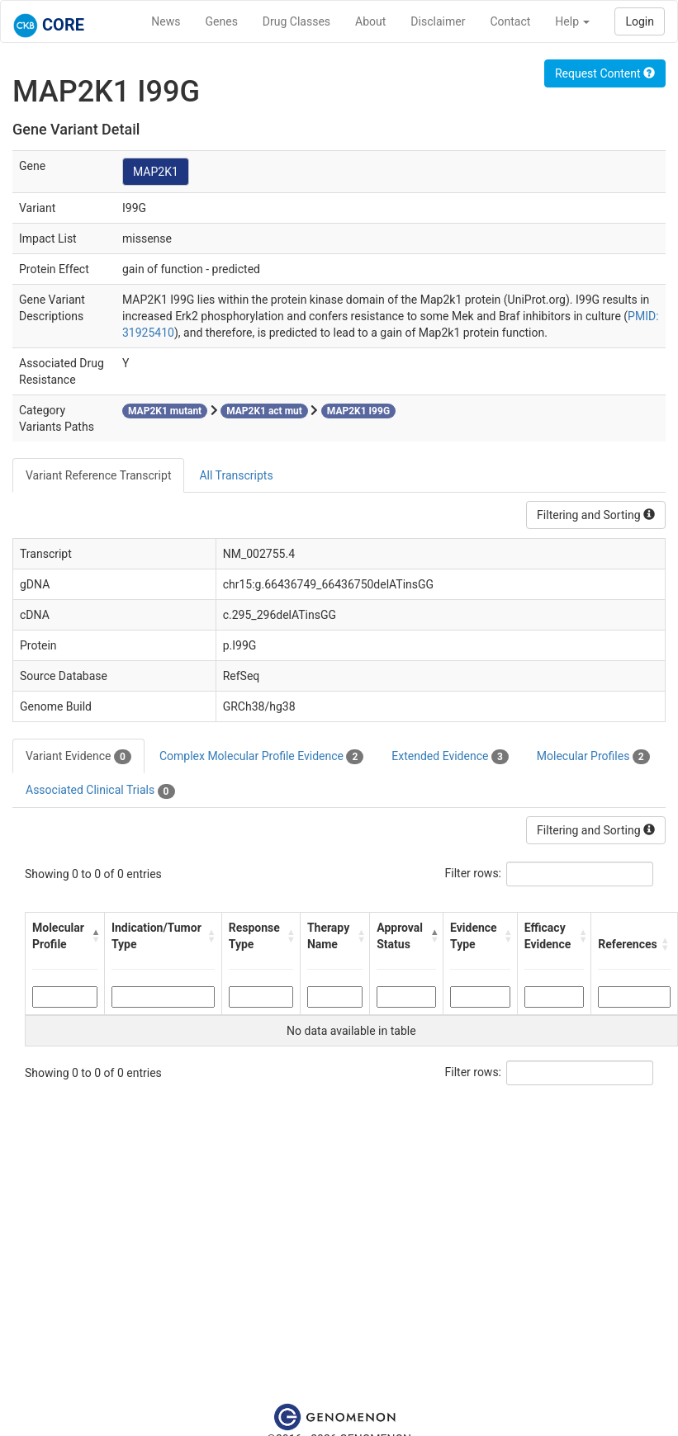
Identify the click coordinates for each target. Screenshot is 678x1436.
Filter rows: (473, 873)
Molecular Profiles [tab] (593, 756)
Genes (222, 21)
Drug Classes (296, 21)
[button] (94, 936)
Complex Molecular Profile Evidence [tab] (261, 756)
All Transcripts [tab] (236, 475)
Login (639, 21)
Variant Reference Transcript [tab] (98, 475)
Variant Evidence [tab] (78, 756)
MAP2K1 (155, 171)
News (165, 21)
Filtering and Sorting (596, 515)
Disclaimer (437, 21)
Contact (510, 21)
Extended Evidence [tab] (449, 756)
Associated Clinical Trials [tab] (100, 790)
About (370, 21)
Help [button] (572, 21)
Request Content (605, 73)
